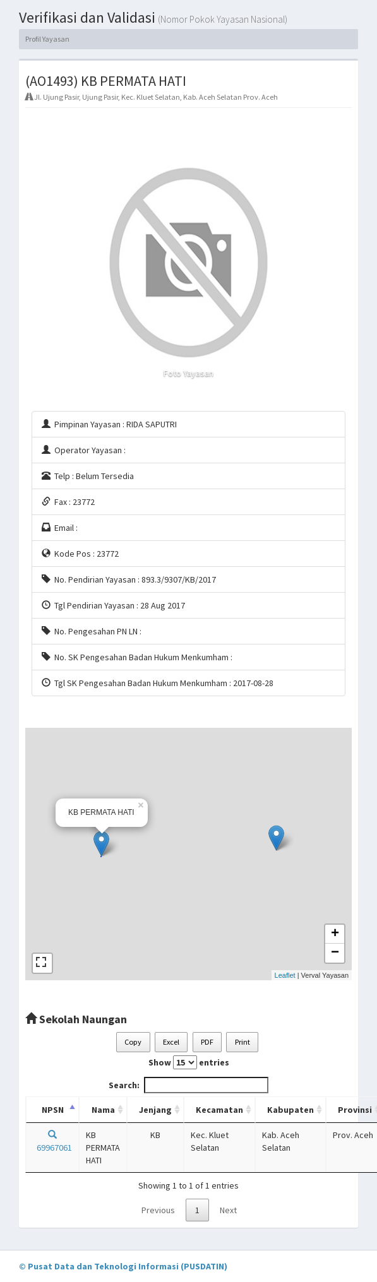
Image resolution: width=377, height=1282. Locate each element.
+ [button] (335, 934)
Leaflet (285, 975)
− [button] (335, 953)
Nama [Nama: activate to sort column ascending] (103, 1109)
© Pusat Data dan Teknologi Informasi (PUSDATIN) (123, 1266)
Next (228, 1210)
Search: (188, 1085)
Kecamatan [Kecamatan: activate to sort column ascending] (219, 1109)
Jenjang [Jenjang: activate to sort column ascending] (155, 1109)
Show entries (188, 1062)
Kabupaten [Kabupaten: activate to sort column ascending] (290, 1109)
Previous (158, 1210)
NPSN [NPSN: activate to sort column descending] (53, 1109)
